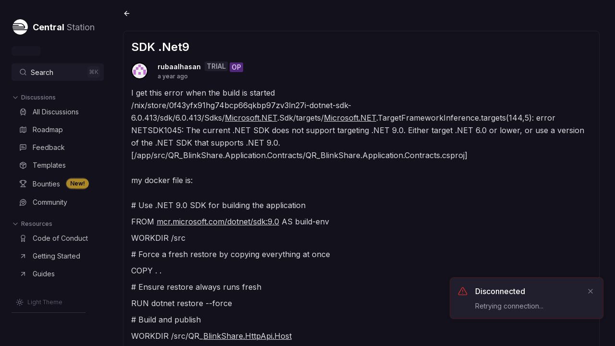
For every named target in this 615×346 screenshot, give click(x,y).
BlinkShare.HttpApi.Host (247, 336)
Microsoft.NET (251, 118)
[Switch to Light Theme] (39, 302)
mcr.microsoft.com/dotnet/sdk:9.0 (218, 221)
